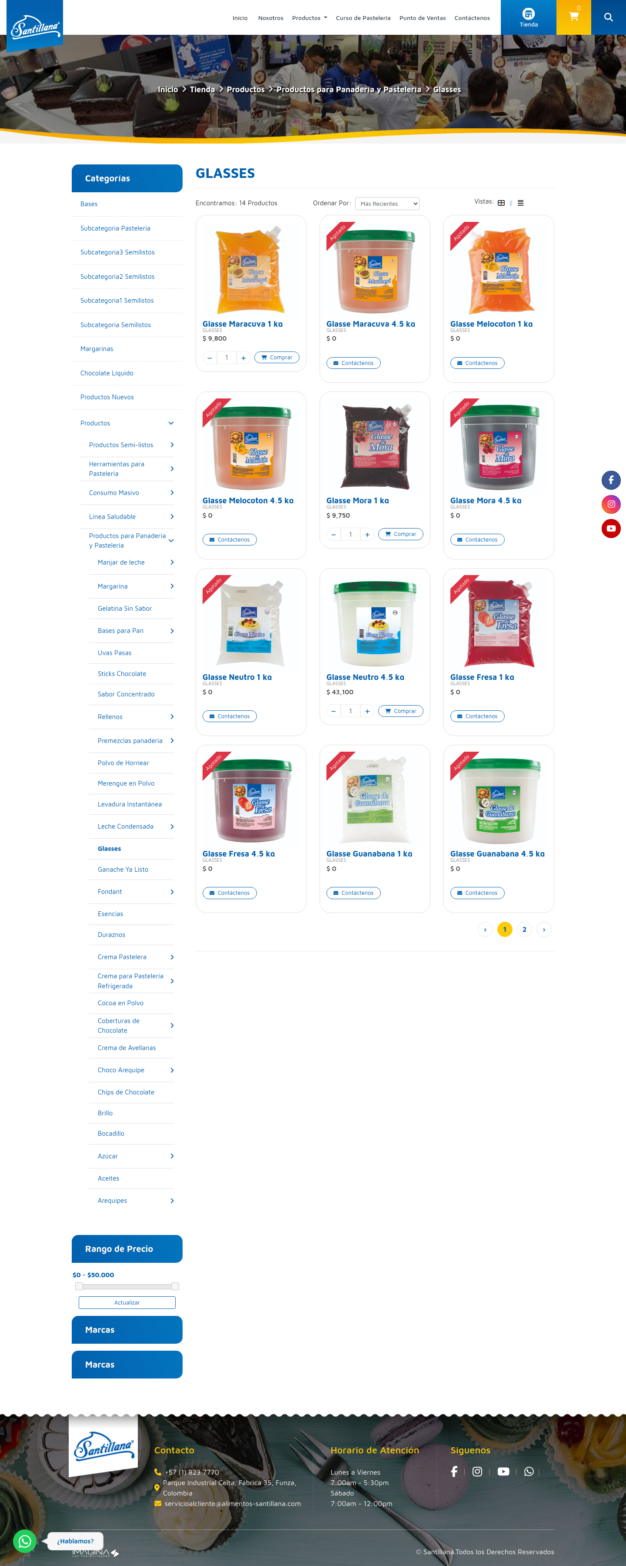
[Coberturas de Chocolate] (134, 1025)
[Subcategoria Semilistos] (127, 325)
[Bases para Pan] (120, 631)
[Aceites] (136, 1179)
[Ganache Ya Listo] (136, 870)
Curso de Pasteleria (363, 17)
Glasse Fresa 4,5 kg (239, 853)
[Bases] (127, 204)
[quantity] (226, 357)
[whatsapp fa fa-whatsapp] (529, 1472)
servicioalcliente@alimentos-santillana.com (233, 1503)
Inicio (240, 17)
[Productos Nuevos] (127, 397)
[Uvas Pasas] (136, 653)
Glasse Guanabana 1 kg (369, 853)
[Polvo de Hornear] (136, 763)
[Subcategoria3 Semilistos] (127, 253)
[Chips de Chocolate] (136, 1093)
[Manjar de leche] (121, 562)
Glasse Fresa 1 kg (482, 676)
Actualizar (127, 1302)
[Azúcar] (108, 1156)
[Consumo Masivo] (114, 493)
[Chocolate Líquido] (127, 373)
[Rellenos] (110, 717)
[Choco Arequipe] (121, 1070)
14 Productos (258, 203)
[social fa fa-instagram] (611, 506)
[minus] (210, 357)
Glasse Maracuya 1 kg (243, 323)
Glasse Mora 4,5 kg (486, 499)
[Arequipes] (112, 1201)
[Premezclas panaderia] (130, 741)
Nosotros (270, 17)
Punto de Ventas (423, 17)
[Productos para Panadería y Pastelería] (129, 540)
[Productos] (95, 423)
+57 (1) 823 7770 (192, 1472)
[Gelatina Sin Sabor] (136, 609)
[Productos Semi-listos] (121, 445)
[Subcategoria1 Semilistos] (127, 301)
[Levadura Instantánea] (136, 805)
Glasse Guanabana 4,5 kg (497, 853)
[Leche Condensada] (125, 827)
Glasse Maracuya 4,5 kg (370, 323)
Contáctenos (472, 17)
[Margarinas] (127, 349)
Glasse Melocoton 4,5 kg (248, 499)
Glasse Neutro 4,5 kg (365, 676)
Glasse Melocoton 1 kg (491, 323)
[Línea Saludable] (112, 517)
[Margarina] (113, 586)
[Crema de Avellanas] (136, 1048)
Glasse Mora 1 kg (357, 499)
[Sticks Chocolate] (136, 674)
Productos (307, 17)
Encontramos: (216, 203)
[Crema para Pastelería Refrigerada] (134, 981)
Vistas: (484, 201)
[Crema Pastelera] (122, 957)
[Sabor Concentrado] (136, 694)
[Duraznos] (136, 935)
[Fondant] (110, 892)
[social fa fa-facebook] (611, 481)
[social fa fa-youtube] (611, 531)
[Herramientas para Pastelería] (129, 468)
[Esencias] (136, 914)
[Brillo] (136, 1113)
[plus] (243, 357)
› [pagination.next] (544, 929)
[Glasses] (136, 849)
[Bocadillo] (136, 1134)
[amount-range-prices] (111, 1275)
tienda (202, 89)
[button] (573, 17)
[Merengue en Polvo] (136, 784)
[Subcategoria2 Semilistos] (127, 277)
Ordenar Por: (332, 203)
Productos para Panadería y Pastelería (348, 89)
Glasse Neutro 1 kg (237, 676)
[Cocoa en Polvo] (136, 1003)
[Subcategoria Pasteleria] (127, 229)
